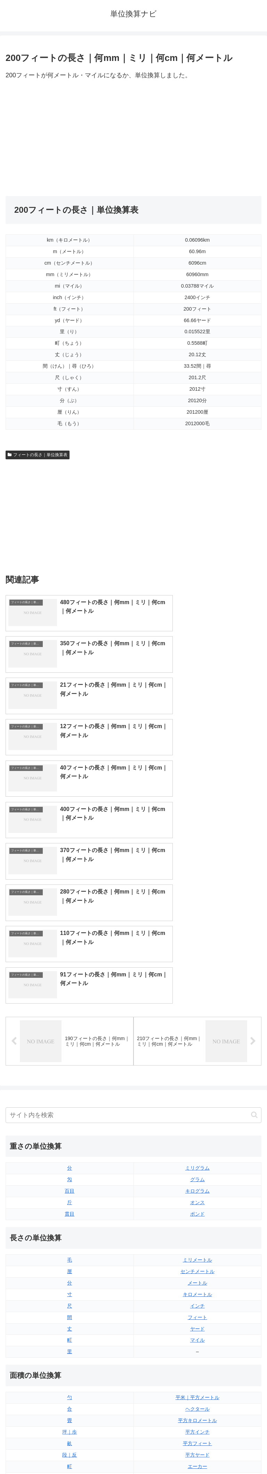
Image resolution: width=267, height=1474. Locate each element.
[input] (133, 892)
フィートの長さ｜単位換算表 (37, 454)
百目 (69, 969)
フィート (197, 1095)
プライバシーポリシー (199, 1451)
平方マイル (197, 1255)
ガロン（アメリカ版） (197, 1370)
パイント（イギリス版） (197, 1336)
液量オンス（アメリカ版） (197, 1313)
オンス (197, 980)
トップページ (68, 1451)
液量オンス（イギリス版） (197, 1301)
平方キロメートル (197, 1198)
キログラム (197, 969)
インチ (197, 1083)
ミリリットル (69, 1359)
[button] (254, 893)
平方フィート (197, 1221)
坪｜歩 (69, 1209)
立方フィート (197, 1324)
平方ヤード (197, 1232)
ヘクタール (197, 1187)
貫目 (69, 992)
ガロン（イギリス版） (197, 1359)
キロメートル (197, 1072)
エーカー (197, 1244)
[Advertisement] (69, 138)
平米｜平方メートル (197, 1175)
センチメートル (197, 1049)
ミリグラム (197, 946)
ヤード (197, 1106)
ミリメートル (197, 1037)
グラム (197, 957)
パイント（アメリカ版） (197, 1347)
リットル (69, 1370)
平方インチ (197, 1209)
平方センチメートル (69, 1255)
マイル (197, 1118)
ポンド (197, 992)
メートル (197, 1060)
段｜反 (69, 1232)
